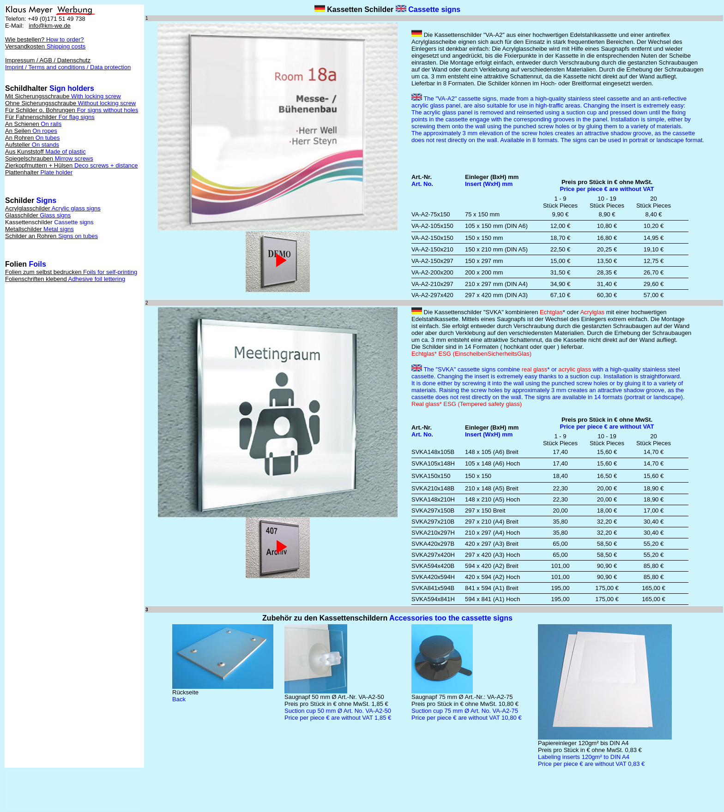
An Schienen (33, 123)
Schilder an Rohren (51, 236)
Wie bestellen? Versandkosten (45, 43)
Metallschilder (39, 229)
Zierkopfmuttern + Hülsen (71, 165)
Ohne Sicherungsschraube (70, 103)
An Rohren (32, 137)
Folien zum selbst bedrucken (71, 272)
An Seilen (31, 130)
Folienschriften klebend (65, 278)
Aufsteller (32, 144)
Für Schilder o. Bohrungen (71, 110)
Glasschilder (38, 215)
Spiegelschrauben (49, 158)
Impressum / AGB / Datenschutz (68, 64)
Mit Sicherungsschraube (63, 96)
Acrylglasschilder (53, 208)
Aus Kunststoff (45, 151)
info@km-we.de (50, 25)
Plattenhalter (38, 172)
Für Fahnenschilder (50, 116)
